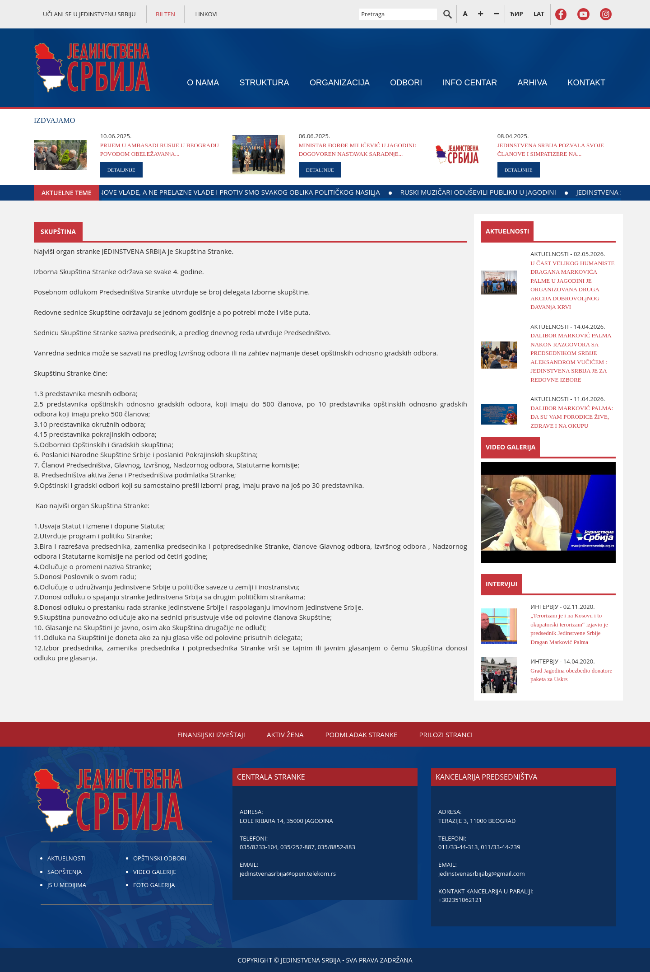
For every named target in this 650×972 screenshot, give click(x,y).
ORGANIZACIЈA (340, 82)
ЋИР (516, 13)
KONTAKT (587, 82)
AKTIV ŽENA (285, 734)
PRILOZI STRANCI (446, 734)
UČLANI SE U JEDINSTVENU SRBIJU (89, 14)
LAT (539, 13)
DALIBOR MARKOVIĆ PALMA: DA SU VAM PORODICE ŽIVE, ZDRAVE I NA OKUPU (571, 417)
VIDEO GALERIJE (154, 872)
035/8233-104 (258, 847)
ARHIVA (533, 82)
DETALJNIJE (121, 170)
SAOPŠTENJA (64, 872)
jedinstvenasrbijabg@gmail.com (481, 873)
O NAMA (203, 82)
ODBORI (406, 82)
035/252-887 (297, 847)
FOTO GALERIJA (154, 885)
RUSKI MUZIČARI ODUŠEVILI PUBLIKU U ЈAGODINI (567, 191)
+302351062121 (460, 900)
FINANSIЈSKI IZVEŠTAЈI (211, 734)
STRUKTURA (264, 82)
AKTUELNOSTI (66, 858)
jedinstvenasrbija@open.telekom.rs (288, 873)
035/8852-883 (336, 847)
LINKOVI (206, 14)
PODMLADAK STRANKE (361, 734)
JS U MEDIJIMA (66, 885)
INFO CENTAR (470, 82)
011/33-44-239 (500, 847)
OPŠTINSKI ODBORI (159, 858)
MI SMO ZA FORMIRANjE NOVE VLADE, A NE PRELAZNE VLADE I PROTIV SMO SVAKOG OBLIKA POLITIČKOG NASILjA (288, 191)
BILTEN (165, 14)
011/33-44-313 (458, 847)
